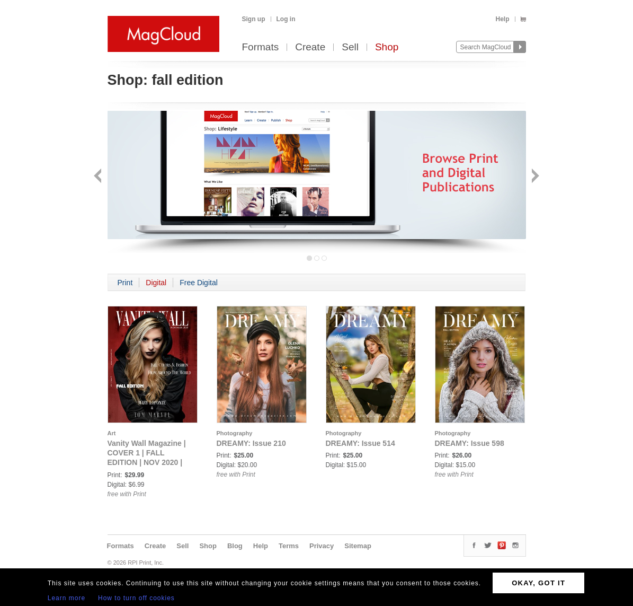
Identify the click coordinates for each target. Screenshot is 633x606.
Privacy (321, 546)
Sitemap (357, 546)
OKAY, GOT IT (538, 583)
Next (534, 177)
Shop (386, 47)
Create (310, 47)
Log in (286, 19)
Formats (260, 47)
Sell (350, 47)
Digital (156, 282)
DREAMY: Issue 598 (469, 443)
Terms (289, 546)
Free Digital (199, 282)
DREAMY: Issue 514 (360, 443)
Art (112, 433)
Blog (235, 546)
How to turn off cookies (136, 598)
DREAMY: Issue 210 (251, 443)
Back (99, 177)
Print (125, 282)
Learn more (66, 598)
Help (502, 19)
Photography (235, 433)
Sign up (253, 19)
